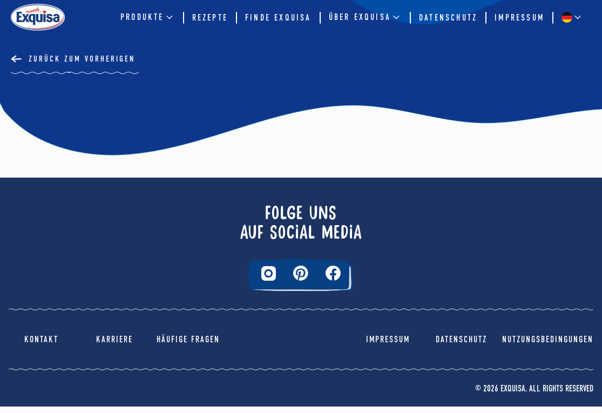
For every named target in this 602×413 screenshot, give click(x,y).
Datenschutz (448, 17)
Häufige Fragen (188, 346)
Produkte (147, 17)
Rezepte (210, 17)
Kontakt (41, 346)
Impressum (519, 17)
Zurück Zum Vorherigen (82, 59)
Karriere (114, 346)
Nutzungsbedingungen (547, 346)
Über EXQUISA (365, 17)
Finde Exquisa (278, 17)
